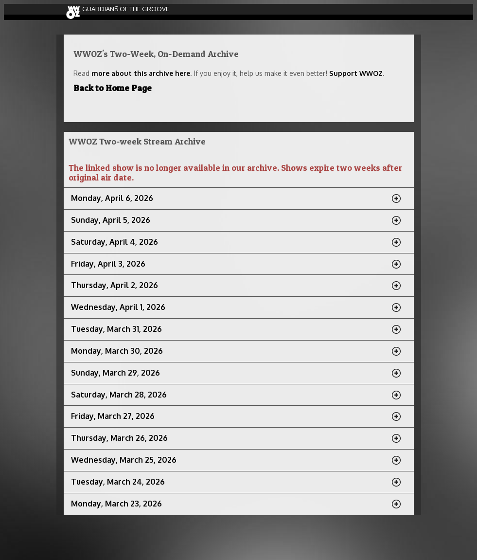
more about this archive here (140, 73)
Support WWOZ (356, 73)
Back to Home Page (112, 88)
